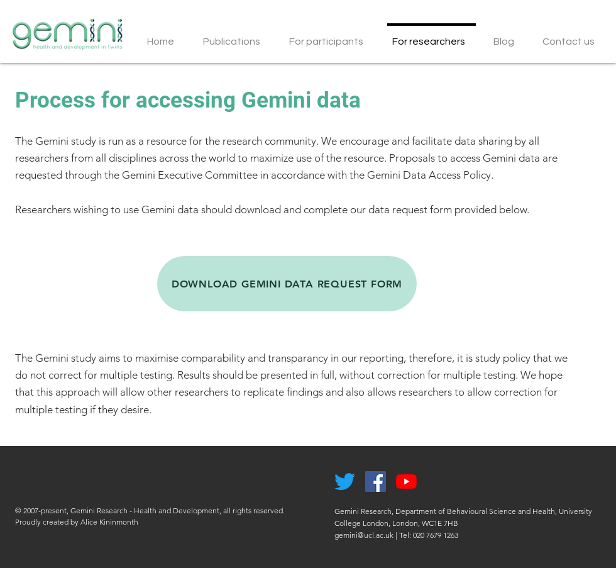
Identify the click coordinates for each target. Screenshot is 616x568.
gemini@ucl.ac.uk (363, 535)
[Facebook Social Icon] (375, 481)
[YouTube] (406, 481)
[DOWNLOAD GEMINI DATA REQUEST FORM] (287, 283)
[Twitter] (344, 481)
